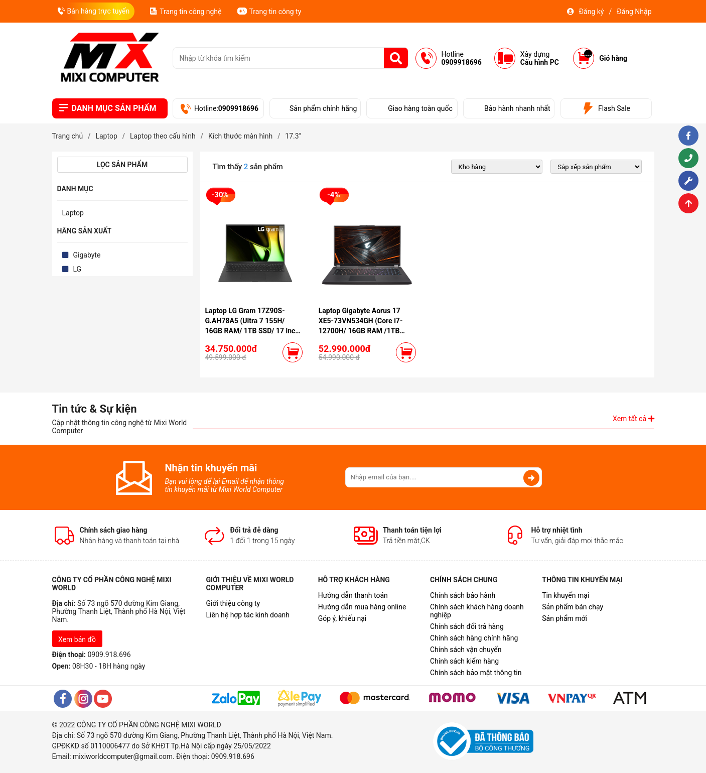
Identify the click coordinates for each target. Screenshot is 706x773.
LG (77, 269)
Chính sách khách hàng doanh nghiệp (477, 611)
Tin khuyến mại (565, 595)
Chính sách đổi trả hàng (467, 626)
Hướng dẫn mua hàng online (362, 607)
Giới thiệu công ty (233, 603)
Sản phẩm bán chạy (572, 607)
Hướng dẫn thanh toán (353, 595)
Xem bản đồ (77, 639)
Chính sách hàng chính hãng (474, 638)
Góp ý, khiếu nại (342, 618)
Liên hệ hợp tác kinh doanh (248, 615)
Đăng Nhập (634, 12)
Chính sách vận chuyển (466, 650)
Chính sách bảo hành (462, 595)
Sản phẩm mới (564, 618)
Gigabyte (87, 255)
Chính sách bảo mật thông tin (476, 673)
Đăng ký (591, 12)
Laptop (73, 213)
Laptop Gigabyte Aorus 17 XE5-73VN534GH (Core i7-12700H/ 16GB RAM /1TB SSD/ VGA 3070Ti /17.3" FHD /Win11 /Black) (364, 331)
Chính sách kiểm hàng (464, 661)
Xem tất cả (633, 419)
